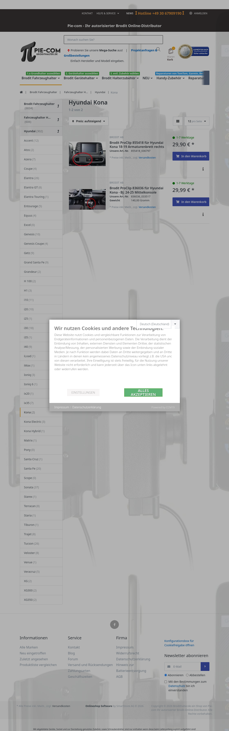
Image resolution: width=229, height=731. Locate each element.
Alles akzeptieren (143, 392)
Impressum (61, 407)
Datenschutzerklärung (86, 407)
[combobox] (158, 324)
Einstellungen (83, 392)
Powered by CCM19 (163, 407)
